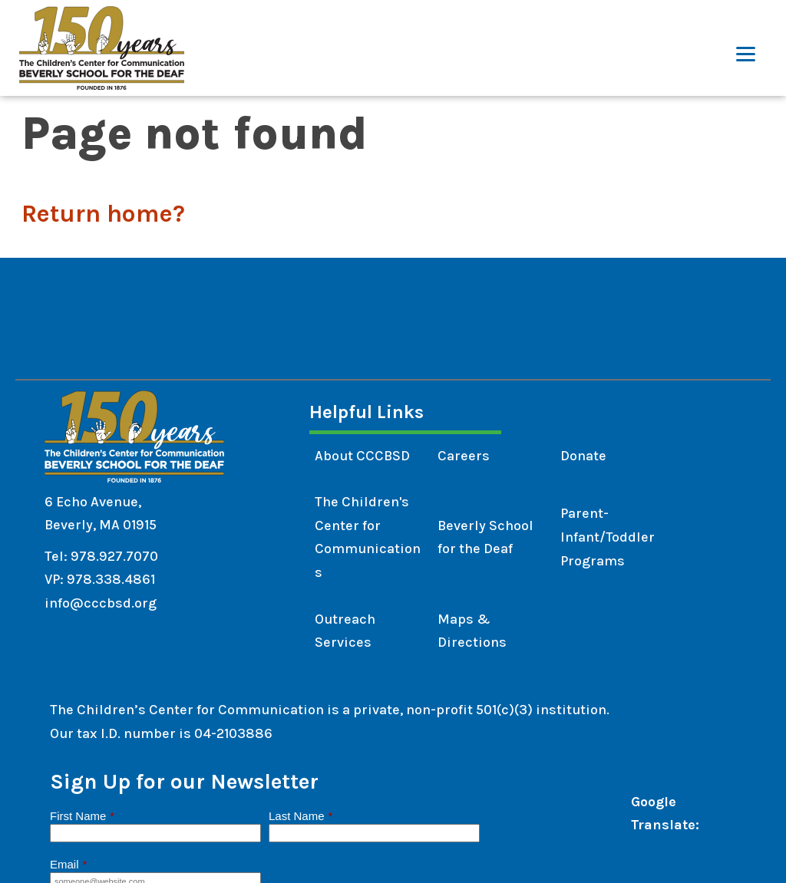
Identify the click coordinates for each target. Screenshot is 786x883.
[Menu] (746, 48)
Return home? (103, 213)
